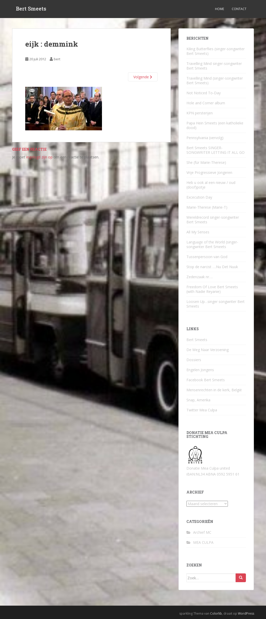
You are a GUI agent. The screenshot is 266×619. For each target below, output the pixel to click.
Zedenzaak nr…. (199, 276)
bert (57, 59)
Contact (239, 9)
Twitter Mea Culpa (201, 410)
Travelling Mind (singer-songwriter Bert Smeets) (214, 80)
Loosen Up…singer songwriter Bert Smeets (215, 304)
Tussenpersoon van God (206, 256)
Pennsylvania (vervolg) (205, 137)
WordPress (246, 613)
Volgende (142, 76)
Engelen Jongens (200, 369)
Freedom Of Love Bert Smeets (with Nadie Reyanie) (212, 289)
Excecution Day (199, 197)
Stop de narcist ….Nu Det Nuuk (212, 266)
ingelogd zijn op (39, 157)
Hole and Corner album (205, 102)
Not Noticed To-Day (203, 92)
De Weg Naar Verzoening (207, 349)
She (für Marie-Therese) (206, 162)
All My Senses (197, 232)
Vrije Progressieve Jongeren (209, 172)
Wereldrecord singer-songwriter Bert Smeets (212, 219)
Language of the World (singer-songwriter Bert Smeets (212, 244)
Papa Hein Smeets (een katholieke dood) (214, 125)
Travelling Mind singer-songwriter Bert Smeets (214, 66)
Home (219, 9)
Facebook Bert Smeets (205, 379)
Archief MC (202, 532)
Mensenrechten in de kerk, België (214, 389)
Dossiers (193, 359)
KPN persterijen (199, 113)
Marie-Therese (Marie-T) (206, 207)
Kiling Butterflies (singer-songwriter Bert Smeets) (215, 51)
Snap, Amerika (198, 399)
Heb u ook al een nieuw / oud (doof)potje (210, 185)
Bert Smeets (31, 9)
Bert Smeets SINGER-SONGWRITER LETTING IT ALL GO (215, 150)
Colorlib (216, 613)
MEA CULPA (203, 542)
